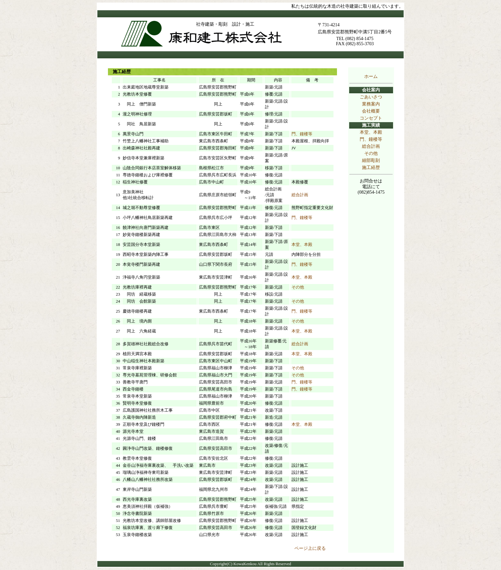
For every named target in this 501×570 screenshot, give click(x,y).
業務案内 (371, 104)
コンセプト (371, 118)
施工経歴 (371, 167)
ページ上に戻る (310, 548)
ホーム (371, 76)
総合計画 (371, 146)
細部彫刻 (371, 160)
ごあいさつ (371, 97)
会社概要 (371, 111)
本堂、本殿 (371, 132)
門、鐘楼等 (371, 139)
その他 (371, 153)
